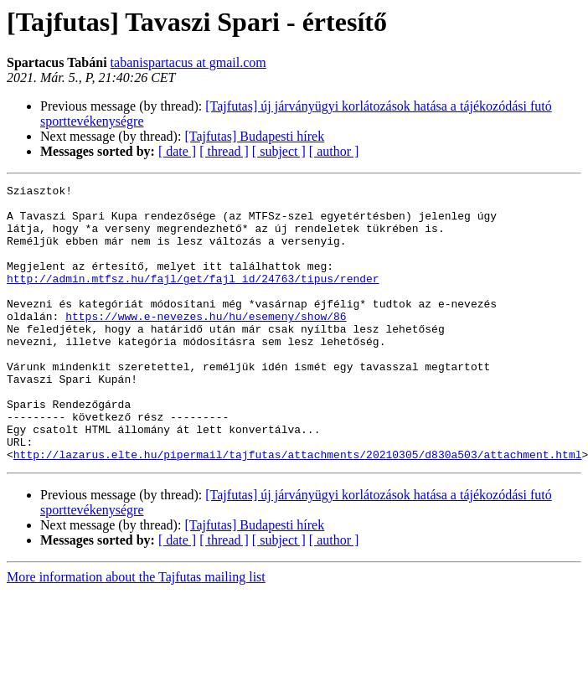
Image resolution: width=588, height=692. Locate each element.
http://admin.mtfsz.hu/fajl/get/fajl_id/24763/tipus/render (193, 298)
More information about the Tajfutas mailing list (136, 632)
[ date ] (177, 151)
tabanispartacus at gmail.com (188, 62)
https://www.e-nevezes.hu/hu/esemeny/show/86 (205, 343)
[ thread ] (224, 151)
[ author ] (334, 151)
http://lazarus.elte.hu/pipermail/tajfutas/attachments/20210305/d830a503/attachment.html (297, 509)
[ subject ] (279, 151)
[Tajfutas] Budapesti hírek (254, 136)
